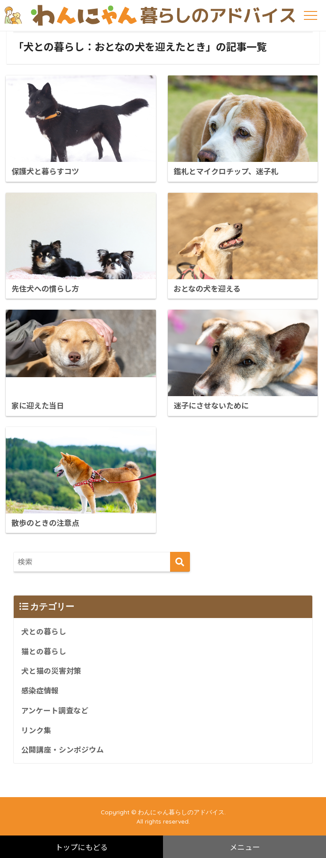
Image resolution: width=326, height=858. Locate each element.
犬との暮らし (43, 631)
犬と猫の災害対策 (51, 670)
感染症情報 (40, 690)
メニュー (245, 846)
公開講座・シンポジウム (62, 749)
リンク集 (36, 729)
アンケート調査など (54, 709)
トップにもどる (81, 846)
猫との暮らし (43, 650)
